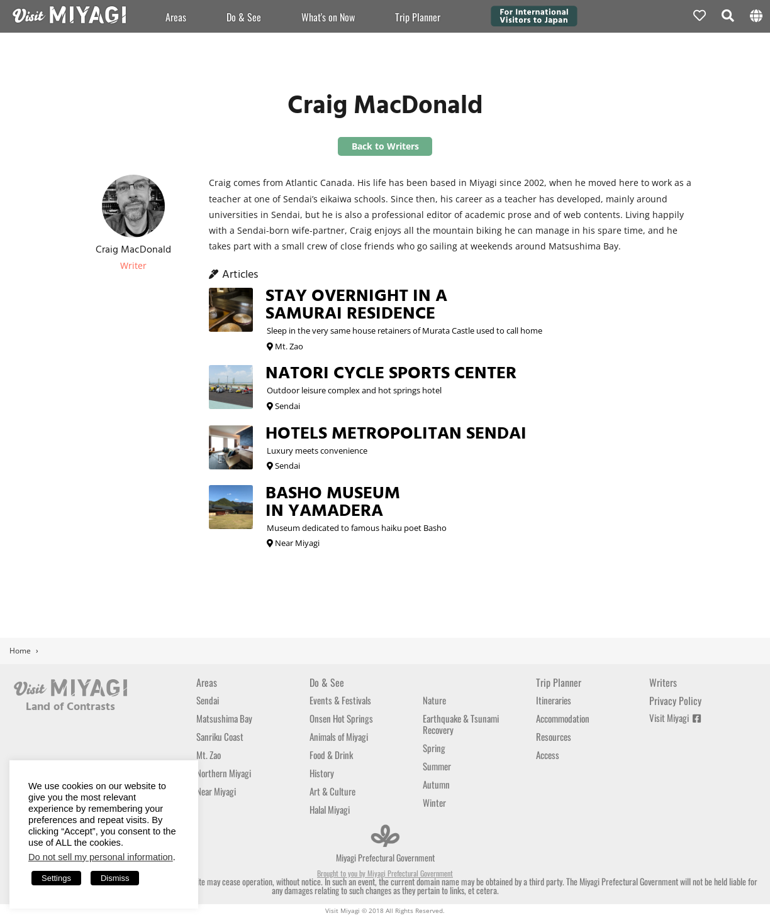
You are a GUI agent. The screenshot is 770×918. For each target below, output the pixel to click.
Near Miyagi (216, 791)
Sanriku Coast (219, 736)
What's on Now (328, 17)
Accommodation (562, 718)
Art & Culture (332, 791)
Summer (437, 766)
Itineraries (553, 700)
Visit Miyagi (675, 717)
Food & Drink (331, 755)
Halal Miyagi (330, 809)
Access (547, 755)
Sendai (207, 700)
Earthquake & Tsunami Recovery (461, 723)
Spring (434, 748)
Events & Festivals (340, 700)
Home (20, 650)
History (322, 773)
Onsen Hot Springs (341, 718)
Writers (663, 682)
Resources (553, 736)
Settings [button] (56, 878)
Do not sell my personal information (100, 857)
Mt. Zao (208, 755)
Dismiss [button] (115, 878)
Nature (434, 700)
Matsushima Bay (224, 718)
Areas (175, 17)
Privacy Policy (675, 700)
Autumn (436, 784)
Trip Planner (558, 682)
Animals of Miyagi (339, 736)
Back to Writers (385, 146)
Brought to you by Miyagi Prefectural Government (385, 873)
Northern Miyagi (223, 773)
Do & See (243, 17)
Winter (434, 802)
